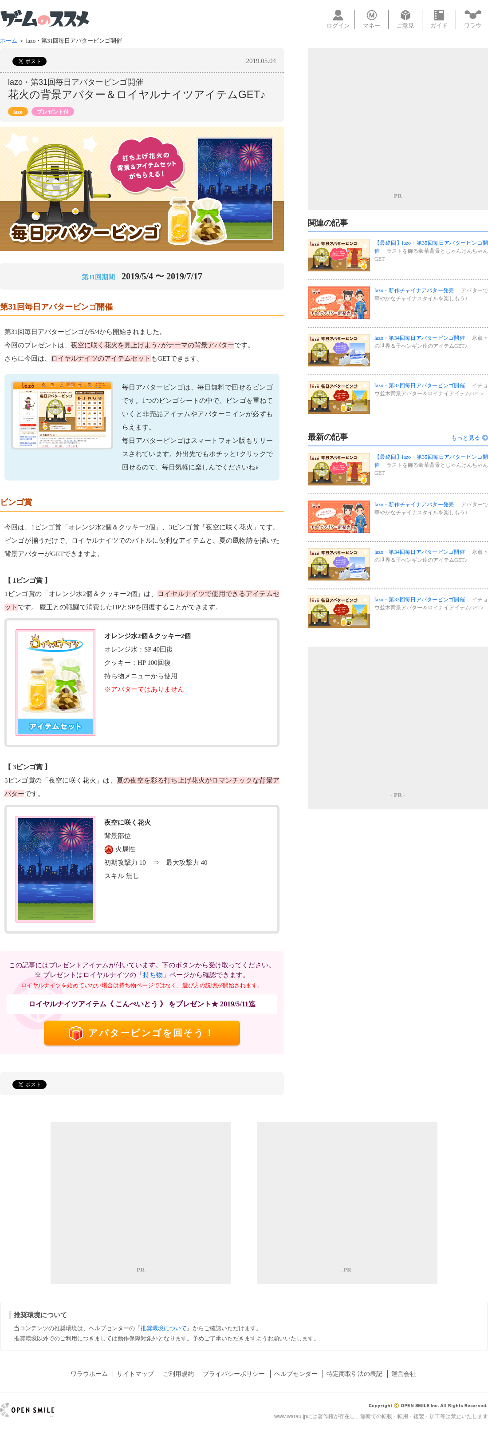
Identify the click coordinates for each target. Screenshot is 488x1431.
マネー (371, 19)
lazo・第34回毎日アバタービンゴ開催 (419, 338)
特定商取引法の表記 (354, 1373)
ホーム (8, 40)
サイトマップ (135, 1373)
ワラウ (473, 19)
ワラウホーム (89, 1373)
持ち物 (153, 974)
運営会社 (403, 1373)
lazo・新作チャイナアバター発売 (414, 290)
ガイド (439, 19)
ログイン (338, 19)
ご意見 (405, 19)
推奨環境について (164, 1328)
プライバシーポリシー (234, 1373)
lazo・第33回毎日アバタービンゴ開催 (419, 385)
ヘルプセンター (296, 1373)
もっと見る (465, 438)
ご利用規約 (178, 1373)
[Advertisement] (397, 119)
